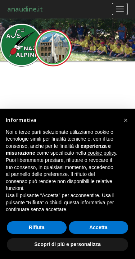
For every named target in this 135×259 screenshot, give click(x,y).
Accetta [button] (98, 227)
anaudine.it (25, 9)
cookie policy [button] (101, 153)
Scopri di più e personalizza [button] (67, 244)
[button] (125, 120)
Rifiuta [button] (37, 227)
